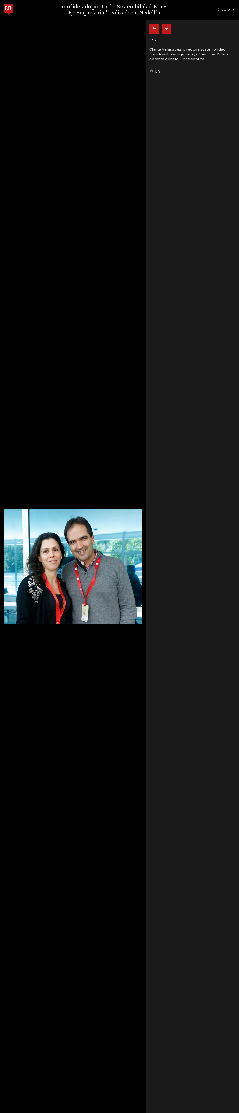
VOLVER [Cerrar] (225, 10)
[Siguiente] (166, 29)
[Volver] (154, 29)
